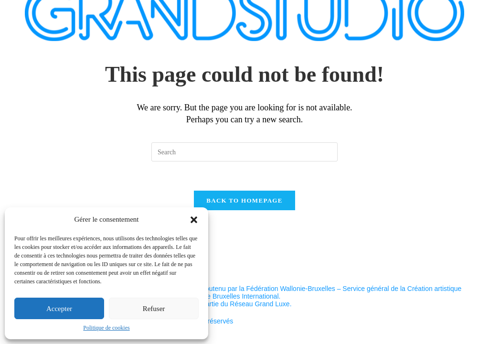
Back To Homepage (244, 200)
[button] (194, 220)
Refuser (154, 308)
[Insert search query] (244, 151)
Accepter (59, 308)
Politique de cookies (106, 327)
